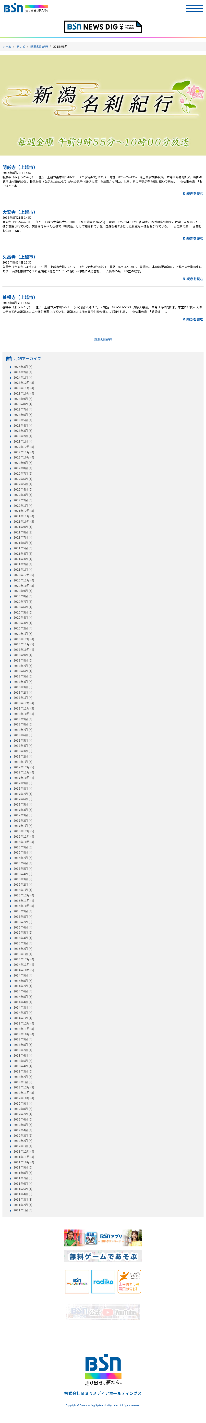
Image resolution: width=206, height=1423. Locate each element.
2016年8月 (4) (22, 852)
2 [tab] (103, 1297)
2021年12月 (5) (23, 511)
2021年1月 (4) (22, 569)
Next (146, 1281)
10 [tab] (125, 1324)
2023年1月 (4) (22, 441)
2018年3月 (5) (22, 751)
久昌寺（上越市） (20, 256)
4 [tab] (95, 1324)
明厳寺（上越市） (20, 167)
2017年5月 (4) (22, 804)
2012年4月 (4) (22, 1130)
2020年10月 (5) (23, 586)
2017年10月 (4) (23, 778)
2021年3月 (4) (22, 559)
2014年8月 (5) (22, 981)
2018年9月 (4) (22, 719)
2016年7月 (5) (22, 858)
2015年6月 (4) (22, 927)
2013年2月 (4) (22, 1077)
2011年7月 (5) (22, 1178)
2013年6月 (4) (22, 1055)
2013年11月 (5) (23, 1029)
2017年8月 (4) (22, 788)
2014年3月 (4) (22, 1007)
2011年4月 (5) (22, 1194)
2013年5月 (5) (22, 1061)
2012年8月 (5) (22, 1109)
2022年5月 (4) (22, 484)
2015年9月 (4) (22, 911)
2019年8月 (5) (22, 660)
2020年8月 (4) (22, 596)
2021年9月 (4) (22, 527)
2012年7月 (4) (22, 1114)
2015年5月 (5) (22, 932)
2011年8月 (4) (22, 1173)
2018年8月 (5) (22, 724)
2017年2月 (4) (22, 820)
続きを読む (195, 193)
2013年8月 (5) (22, 1045)
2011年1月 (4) (22, 1210)
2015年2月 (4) (22, 949)
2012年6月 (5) (22, 1119)
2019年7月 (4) (22, 666)
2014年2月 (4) (22, 1012)
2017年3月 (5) (22, 815)
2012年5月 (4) (22, 1125)
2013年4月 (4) (22, 1066)
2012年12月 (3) (23, 1087)
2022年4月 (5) (22, 489)
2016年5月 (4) (22, 868)
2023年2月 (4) (22, 436)
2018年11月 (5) (23, 708)
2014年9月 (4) (22, 975)
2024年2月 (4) (22, 372)
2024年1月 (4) (22, 377)
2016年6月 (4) (22, 863)
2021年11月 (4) (23, 516)
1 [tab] (98, 1297)
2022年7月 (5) (22, 473)
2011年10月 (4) (23, 1162)
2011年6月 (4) (22, 1183)
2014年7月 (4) (22, 986)
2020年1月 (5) (22, 634)
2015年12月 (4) (23, 895)
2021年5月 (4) (22, 548)
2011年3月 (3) (22, 1199)
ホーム (6, 46)
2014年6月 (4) (22, 991)
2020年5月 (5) (22, 612)
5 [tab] (100, 1324)
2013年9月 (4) (22, 1039)
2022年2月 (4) (22, 500)
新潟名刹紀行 (39, 46)
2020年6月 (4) (22, 607)
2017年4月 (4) (22, 810)
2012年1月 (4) (22, 1146)
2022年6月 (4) (22, 479)
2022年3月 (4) (22, 495)
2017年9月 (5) (22, 783)
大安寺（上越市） (20, 212)
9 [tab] (120, 1324)
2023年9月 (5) (22, 399)
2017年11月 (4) (23, 772)
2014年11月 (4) (23, 964)
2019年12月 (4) (23, 639)
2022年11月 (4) (23, 452)
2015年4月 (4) (22, 938)
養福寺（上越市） (20, 297)
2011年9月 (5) (22, 1167)
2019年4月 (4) (22, 682)
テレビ (20, 46)
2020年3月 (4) (22, 623)
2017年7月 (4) (22, 794)
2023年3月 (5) (22, 431)
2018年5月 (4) (22, 740)
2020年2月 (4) (22, 628)
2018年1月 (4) (22, 762)
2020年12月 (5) (23, 575)
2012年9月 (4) (22, 1103)
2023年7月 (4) (22, 409)
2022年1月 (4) (22, 505)
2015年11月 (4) (23, 901)
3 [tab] (108, 1297)
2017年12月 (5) (23, 767)
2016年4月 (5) (22, 874)
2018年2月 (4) (22, 756)
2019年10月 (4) (23, 649)
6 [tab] (105, 1324)
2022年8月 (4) (22, 468)
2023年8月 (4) (22, 404)
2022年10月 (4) (23, 457)
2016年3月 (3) (22, 879)
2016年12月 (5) (23, 831)
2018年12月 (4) (23, 703)
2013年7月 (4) (22, 1050)
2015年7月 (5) (22, 922)
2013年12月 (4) (23, 1023)
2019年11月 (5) (23, 644)
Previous (60, 1281)
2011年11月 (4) (23, 1157)
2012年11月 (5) (23, 1093)
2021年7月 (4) (22, 537)
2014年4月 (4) (22, 1002)
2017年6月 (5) (22, 799)
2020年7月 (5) (22, 601)
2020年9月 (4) (22, 591)
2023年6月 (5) (22, 415)
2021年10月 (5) (23, 521)
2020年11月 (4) (23, 580)
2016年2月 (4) (22, 884)
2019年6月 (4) (22, 671)
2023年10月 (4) (23, 393)
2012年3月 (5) (22, 1135)
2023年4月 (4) (22, 425)
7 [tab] (110, 1324)
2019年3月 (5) (22, 687)
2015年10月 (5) (23, 906)
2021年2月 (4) (22, 564)
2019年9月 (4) (22, 655)
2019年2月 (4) (22, 692)
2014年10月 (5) (23, 970)
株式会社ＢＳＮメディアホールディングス (103, 1393)
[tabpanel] (77, 1281)
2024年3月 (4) (22, 367)
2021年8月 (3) (22, 532)
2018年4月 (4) (22, 746)
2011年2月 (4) (22, 1205)
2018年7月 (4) (22, 730)
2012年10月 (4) (23, 1098)
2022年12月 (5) (23, 447)
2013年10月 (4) (23, 1034)
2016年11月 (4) (23, 836)
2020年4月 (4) (22, 617)
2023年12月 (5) (23, 383)
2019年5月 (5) (22, 676)
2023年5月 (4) (22, 420)
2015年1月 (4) (22, 954)
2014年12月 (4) (23, 959)
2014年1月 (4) (22, 1018)
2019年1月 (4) (22, 697)
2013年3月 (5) (22, 1071)
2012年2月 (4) (22, 1141)
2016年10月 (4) (23, 842)
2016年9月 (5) (22, 847)
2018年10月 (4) (23, 714)
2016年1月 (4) (22, 890)
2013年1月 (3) (22, 1082)
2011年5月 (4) (22, 1189)
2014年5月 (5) (22, 997)
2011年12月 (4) (23, 1151)
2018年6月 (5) (22, 735)
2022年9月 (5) (22, 463)
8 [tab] (115, 1324)
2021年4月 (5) (22, 553)
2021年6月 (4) (22, 543)
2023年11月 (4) (23, 388)
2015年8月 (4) (22, 916)
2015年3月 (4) (22, 943)
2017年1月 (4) (22, 826)
